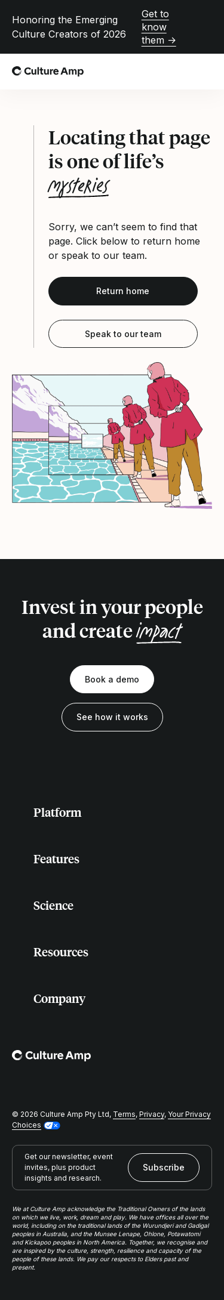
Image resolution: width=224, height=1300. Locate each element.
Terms (124, 1114)
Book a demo (112, 679)
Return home (122, 291)
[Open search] (178, 71)
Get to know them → (159, 27)
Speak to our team (123, 334)
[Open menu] (205, 71)
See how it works (112, 717)
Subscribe (164, 1167)
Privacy (151, 1114)
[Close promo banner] (205, 27)
